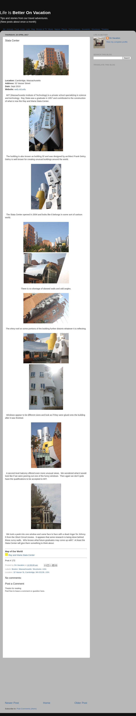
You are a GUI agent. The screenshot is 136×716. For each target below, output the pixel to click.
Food (17, 29)
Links (22, 29)
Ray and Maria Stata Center (21, 555)
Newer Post (12, 702)
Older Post (81, 702)
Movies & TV (41, 29)
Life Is (25, 12)
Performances (74, 29)
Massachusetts (25, 569)
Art (4, 29)
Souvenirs (86, 29)
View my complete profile (117, 42)
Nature (57, 29)
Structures (96, 29)
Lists (28, 29)
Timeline (105, 29)
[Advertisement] (46, 679)
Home (46, 702)
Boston (15, 569)
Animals (10, 29)
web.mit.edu (20, 89)
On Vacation (114, 38)
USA (44, 569)
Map (33, 29)
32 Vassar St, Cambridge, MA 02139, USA (31, 572)
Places (64, 29)
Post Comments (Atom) (27, 709)
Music (50, 29)
